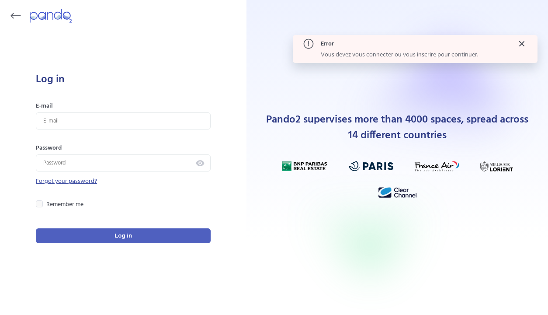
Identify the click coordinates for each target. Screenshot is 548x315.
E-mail (44, 106)
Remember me (59, 204)
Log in (123, 235)
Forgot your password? (66, 181)
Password (49, 148)
